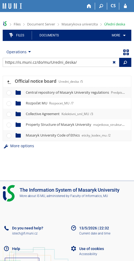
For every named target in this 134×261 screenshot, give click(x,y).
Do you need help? (27, 228)
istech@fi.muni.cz (25, 233)
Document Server (41, 24)
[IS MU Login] (125, 6)
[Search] (101, 6)
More (116, 35)
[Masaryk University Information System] (12, 6)
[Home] (89, 6)
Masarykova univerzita (79, 24)
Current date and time (94, 233)
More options (18, 145)
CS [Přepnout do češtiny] (113, 6)
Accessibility (88, 254)
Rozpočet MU (50, 103)
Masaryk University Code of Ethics (68, 135)
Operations (16, 51)
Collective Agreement (59, 113)
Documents (49, 35)
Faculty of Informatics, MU (89, 196)
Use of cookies (91, 249)
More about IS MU (32, 196)
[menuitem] (117, 35)
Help (16, 249)
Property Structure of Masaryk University (80, 124)
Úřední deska (114, 24)
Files (17, 24)
